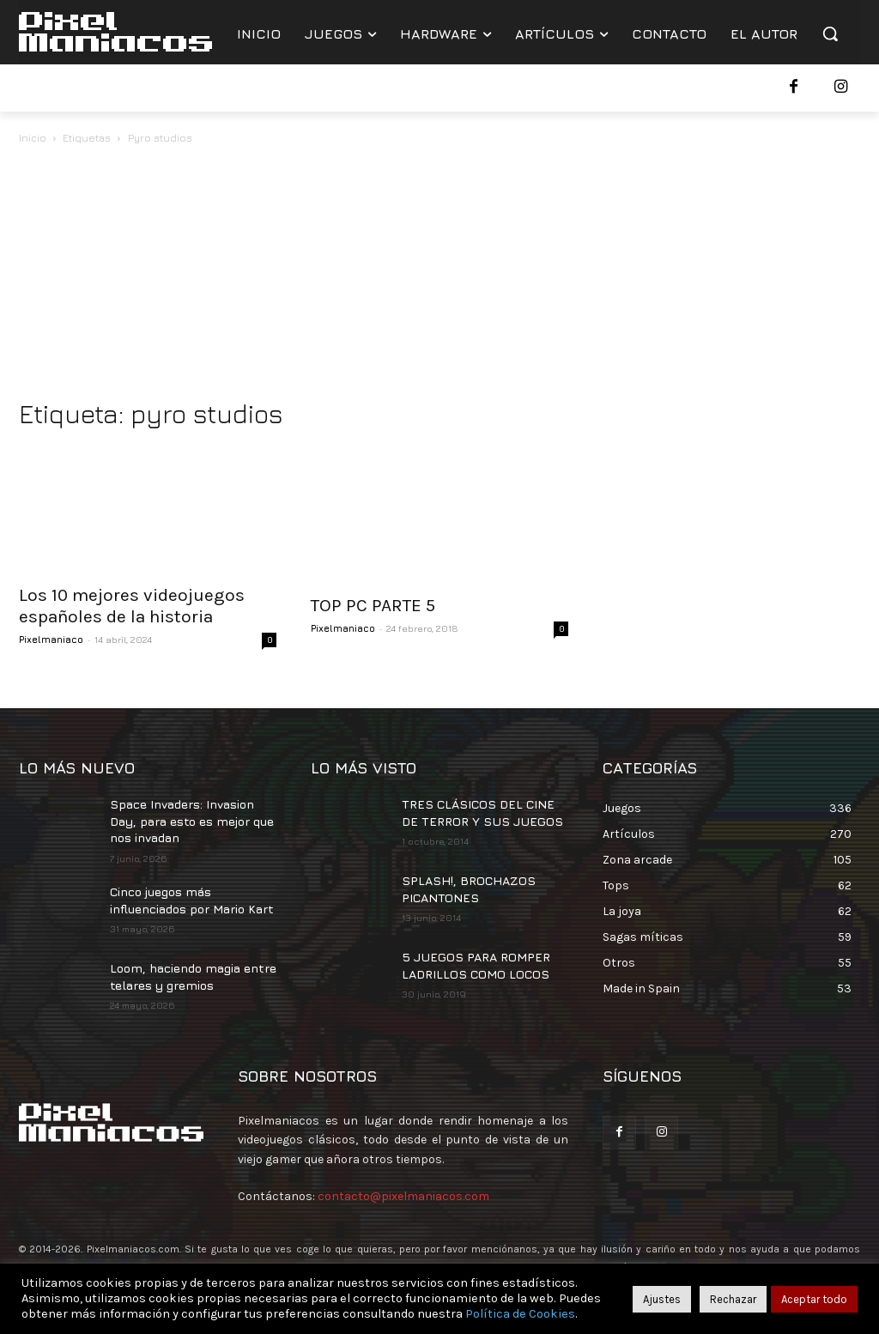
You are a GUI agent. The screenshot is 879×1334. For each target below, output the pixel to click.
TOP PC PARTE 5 (373, 605)
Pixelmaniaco (51, 639)
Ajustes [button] (662, 1299)
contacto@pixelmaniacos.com (403, 1196)
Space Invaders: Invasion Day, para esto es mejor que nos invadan (192, 821)
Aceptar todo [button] (814, 1299)
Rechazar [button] (733, 1299)
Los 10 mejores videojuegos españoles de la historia (132, 606)
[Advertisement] (439, 276)
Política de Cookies (520, 1314)
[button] (830, 33)
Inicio (32, 137)
